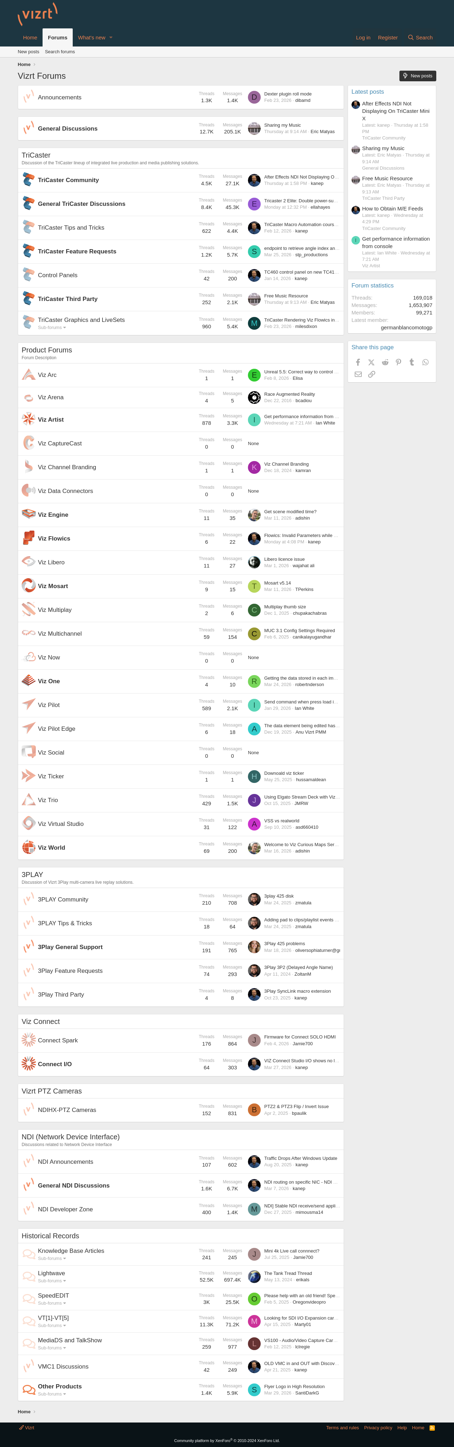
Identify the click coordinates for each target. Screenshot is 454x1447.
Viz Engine (53, 514)
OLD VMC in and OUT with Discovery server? (311, 1363)
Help (402, 1427)
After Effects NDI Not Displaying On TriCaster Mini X (317, 177)
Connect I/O (55, 1064)
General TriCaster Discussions (82, 204)
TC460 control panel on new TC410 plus (305, 272)
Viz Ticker (51, 776)
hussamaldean (311, 779)
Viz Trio (48, 800)
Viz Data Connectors (65, 491)
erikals (303, 1279)
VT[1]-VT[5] (53, 1318)
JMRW (301, 803)
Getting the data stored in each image (302, 678)
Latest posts (367, 91)
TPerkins (304, 589)
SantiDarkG (307, 1393)
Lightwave (51, 1273)
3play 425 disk (279, 896)
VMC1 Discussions (63, 1366)
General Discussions (68, 128)
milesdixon (306, 326)
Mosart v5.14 (277, 583)
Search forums (60, 51)
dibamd (302, 100)
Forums (57, 37)
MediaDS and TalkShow (70, 1340)
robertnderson (309, 684)
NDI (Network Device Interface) (71, 1137)
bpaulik (299, 1113)
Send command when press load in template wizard (317, 702)
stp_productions (311, 254)
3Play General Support (70, 947)
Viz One (49, 681)
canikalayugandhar (312, 637)
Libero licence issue (284, 559)
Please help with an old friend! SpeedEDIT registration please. (327, 1295)
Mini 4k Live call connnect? (291, 1251)
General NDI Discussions (74, 1185)
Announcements (60, 97)
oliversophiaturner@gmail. (322, 950)
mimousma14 (309, 1212)
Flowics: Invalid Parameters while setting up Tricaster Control (326, 535)
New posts (28, 51)
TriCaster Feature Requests (77, 251)
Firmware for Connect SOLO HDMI (300, 1037)
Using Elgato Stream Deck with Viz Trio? (305, 797)
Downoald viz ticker (284, 773)
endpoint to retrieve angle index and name (307, 248)
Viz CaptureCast (60, 443)
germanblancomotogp (406, 327)
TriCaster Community (68, 180)
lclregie (302, 1346)
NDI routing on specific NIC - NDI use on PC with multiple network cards (337, 1182)
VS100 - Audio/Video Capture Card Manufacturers (315, 1340)
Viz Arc (47, 375)
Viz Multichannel (60, 633)
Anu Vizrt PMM (310, 732)
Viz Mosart (53, 586)
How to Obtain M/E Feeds (392, 208)
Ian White (325, 423)
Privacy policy (378, 1427)
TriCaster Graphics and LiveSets (81, 320)
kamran (303, 470)
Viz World (51, 847)
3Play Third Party (61, 994)
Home (30, 37)
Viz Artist (51, 419)
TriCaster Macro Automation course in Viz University (317, 224)
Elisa (298, 378)
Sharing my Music (282, 125)
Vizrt (26, 1427)
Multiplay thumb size (285, 606)
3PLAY (32, 874)
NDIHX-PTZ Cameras (67, 1110)
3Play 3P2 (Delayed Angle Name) (298, 967)
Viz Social (51, 752)
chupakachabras (310, 613)
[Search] (420, 37)
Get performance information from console (307, 416)
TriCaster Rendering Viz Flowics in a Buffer (308, 320)
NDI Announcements (65, 1161)
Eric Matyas (323, 131)
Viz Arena (50, 397)
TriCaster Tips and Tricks (71, 227)
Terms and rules (342, 1427)
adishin (302, 518)
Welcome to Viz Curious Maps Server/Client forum (315, 844)
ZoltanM (302, 974)
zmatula (303, 902)
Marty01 (302, 1324)
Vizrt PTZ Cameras (52, 1091)
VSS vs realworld (281, 820)
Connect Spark (58, 1040)
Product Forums (47, 350)
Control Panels (58, 275)
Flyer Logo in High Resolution (294, 1386)
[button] (111, 37)
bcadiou (303, 400)
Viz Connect (41, 1021)
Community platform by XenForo (227, 1440)
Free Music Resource (286, 295)
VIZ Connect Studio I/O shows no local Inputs (310, 1060)
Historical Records (50, 1236)
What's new (91, 37)
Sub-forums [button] (50, 327)
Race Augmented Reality (289, 394)
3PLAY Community (63, 899)
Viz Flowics (54, 538)
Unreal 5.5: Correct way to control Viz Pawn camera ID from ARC (330, 371)
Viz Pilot (49, 705)
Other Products (60, 1386)
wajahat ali (303, 565)
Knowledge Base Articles (71, 1251)
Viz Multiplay (55, 610)
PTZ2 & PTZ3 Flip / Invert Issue (296, 1106)
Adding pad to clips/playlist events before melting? (315, 919)
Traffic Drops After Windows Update (300, 1158)
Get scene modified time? (290, 511)
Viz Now (49, 657)
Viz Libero (51, 562)
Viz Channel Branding (67, 467)
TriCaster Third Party (68, 299)
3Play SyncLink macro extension (297, 991)
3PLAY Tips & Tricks (65, 923)
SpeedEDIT (53, 1295)
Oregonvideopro (309, 1302)
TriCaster (36, 155)
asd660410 (306, 827)
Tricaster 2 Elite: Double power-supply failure (310, 200)
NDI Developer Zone (65, 1209)
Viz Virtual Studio (61, 824)
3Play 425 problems (284, 943)
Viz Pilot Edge (57, 728)
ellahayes (320, 207)
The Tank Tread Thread (288, 1273)
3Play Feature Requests (70, 971)
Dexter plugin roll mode (288, 94)
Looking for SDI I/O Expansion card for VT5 (308, 1318)
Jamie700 (302, 1043)
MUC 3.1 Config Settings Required (299, 630)
